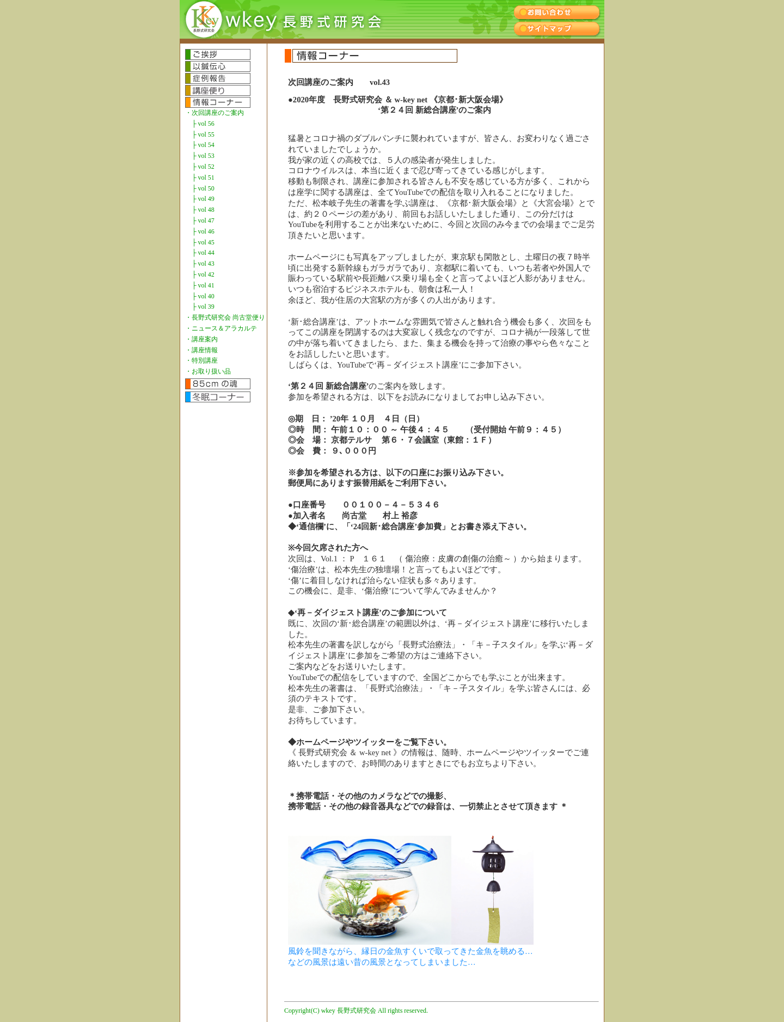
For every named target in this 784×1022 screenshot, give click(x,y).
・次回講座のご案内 (214, 113)
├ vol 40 (203, 296)
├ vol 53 (203, 156)
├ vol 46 (203, 231)
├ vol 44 (203, 252)
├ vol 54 (203, 145)
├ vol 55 (203, 134)
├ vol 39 (203, 306)
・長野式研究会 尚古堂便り (225, 317)
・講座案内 (201, 339)
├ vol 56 (203, 123)
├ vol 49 (203, 199)
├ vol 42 (203, 274)
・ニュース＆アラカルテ (221, 328)
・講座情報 (201, 350)
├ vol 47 (203, 220)
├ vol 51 (203, 177)
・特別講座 (201, 360)
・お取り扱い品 (208, 371)
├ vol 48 (203, 209)
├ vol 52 (203, 166)
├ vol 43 (203, 263)
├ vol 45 (203, 242)
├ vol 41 (203, 285)
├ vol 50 (203, 188)
